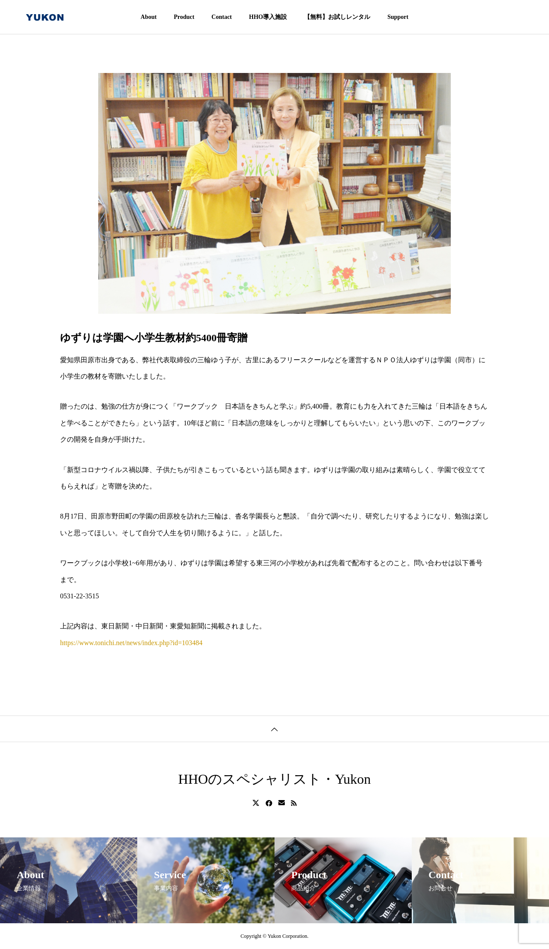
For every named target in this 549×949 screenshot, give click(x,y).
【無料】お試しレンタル (337, 17)
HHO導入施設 (268, 17)
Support (397, 17)
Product (184, 17)
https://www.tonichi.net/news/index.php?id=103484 (131, 642)
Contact (221, 17)
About (149, 17)
